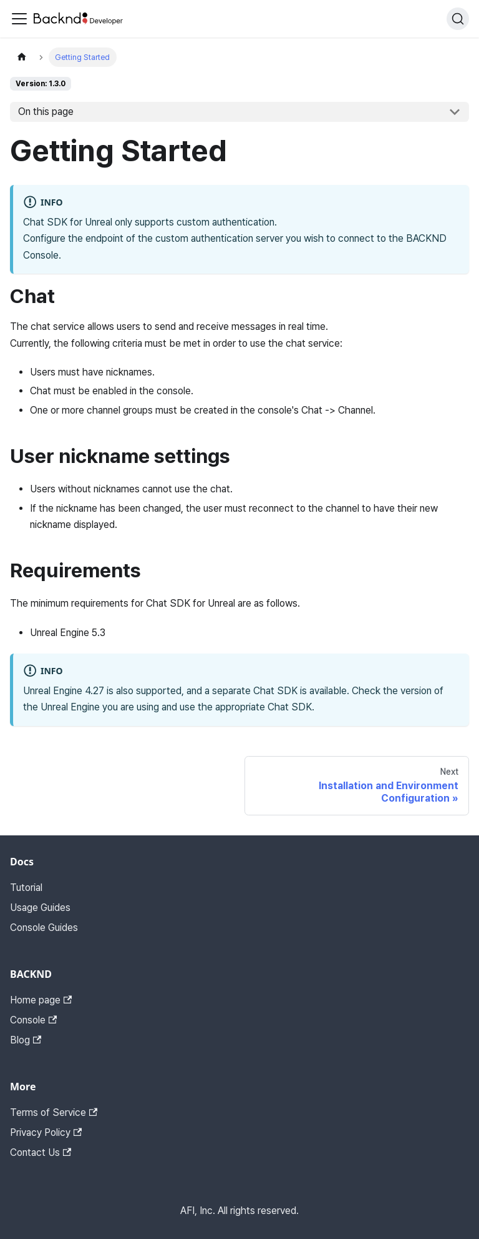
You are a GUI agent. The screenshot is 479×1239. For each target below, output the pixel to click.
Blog (25, 1040)
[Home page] (22, 57)
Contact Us (40, 1152)
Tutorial (26, 887)
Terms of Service (53, 1112)
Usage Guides (40, 907)
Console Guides (44, 927)
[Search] (458, 18)
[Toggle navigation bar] (19, 18)
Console (33, 1020)
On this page (46, 111)
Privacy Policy (46, 1132)
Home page (41, 1000)
